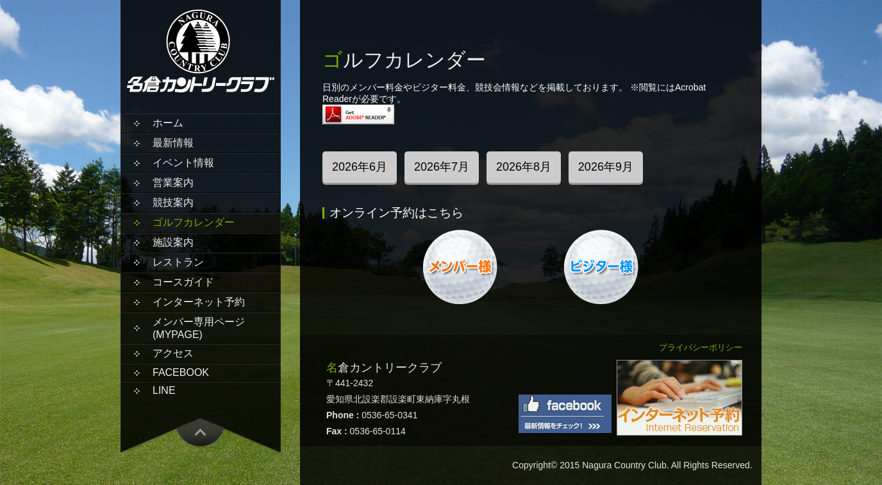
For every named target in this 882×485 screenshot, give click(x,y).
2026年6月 (359, 166)
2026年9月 (605, 166)
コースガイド (183, 282)
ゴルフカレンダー (194, 222)
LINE (164, 390)
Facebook (181, 372)
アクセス (173, 353)
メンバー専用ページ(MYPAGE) (199, 328)
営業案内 (173, 182)
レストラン (178, 262)
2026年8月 (523, 166)
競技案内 (173, 202)
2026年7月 (441, 166)
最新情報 (173, 142)
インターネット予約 (199, 301)
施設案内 (173, 242)
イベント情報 (183, 162)
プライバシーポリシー (700, 347)
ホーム (168, 122)
